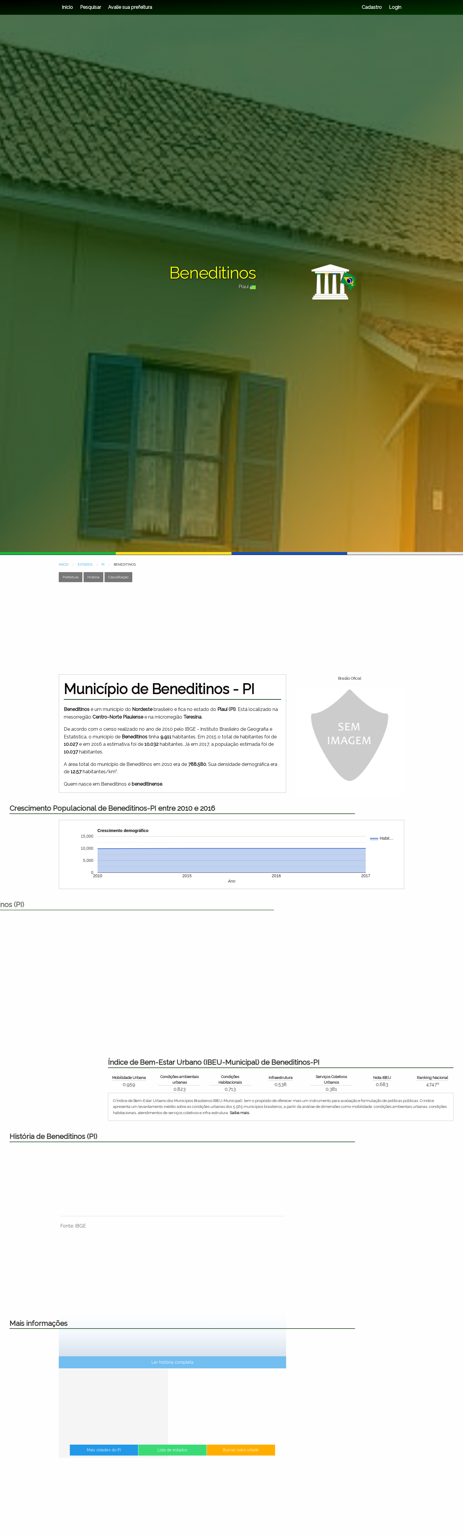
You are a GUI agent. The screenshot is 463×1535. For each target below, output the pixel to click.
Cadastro (372, 7)
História (93, 577)
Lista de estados (172, 1455)
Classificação (118, 577)
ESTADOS (85, 565)
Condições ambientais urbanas (406, 1080)
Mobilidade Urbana (356, 1077)
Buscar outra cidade (207, 1455)
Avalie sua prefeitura (130, 7)
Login (394, 7)
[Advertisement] (231, 628)
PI (103, 565)
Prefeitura (71, 577)
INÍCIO (64, 565)
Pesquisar (90, 7)
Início (67, 7)
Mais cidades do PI (137, 1455)
